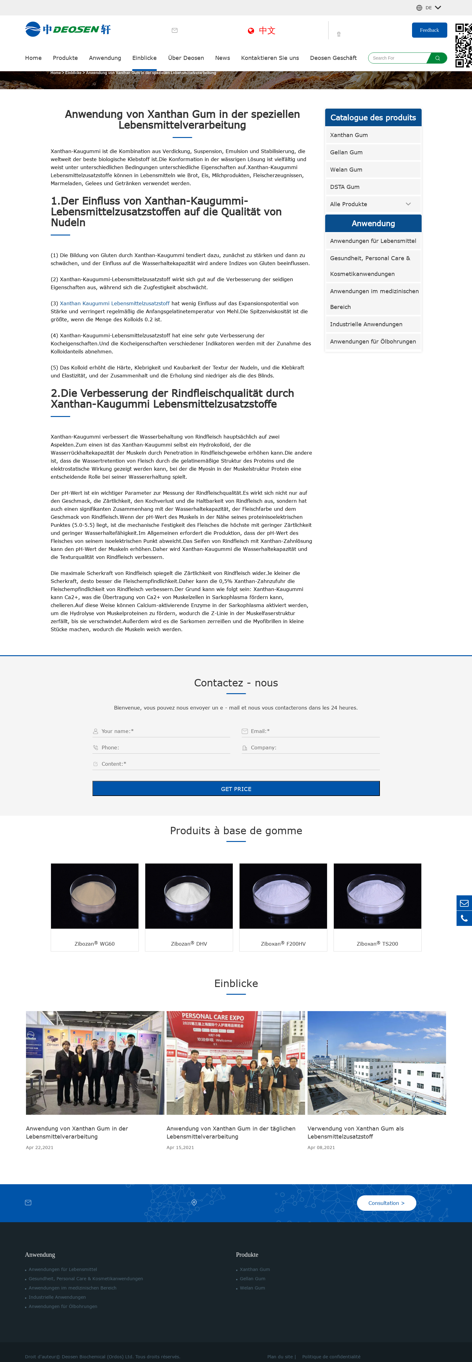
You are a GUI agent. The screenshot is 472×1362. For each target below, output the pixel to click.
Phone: (110, 747)
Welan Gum (346, 169)
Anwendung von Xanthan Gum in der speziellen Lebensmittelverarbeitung (151, 73)
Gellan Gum (346, 152)
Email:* (260, 731)
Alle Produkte (348, 204)
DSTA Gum (345, 186)
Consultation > (386, 1194)
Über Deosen (186, 57)
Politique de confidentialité (329, 1347)
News (222, 57)
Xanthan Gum (349, 134)
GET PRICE (236, 788)
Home (33, 57)
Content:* (114, 764)
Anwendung (105, 57)
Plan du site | (283, 1347)
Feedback (429, 30)
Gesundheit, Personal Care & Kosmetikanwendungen (370, 266)
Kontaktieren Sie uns (270, 57)
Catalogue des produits (373, 117)
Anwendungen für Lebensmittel (373, 240)
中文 (262, 30)
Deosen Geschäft (333, 57)
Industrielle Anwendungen (366, 324)
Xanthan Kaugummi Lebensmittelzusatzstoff (116, 303)
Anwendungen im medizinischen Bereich (374, 299)
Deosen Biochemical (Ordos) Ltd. (97, 1347)
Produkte (65, 57)
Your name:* (118, 731)
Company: (264, 747)
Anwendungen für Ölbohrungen (373, 341)
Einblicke (144, 57)
